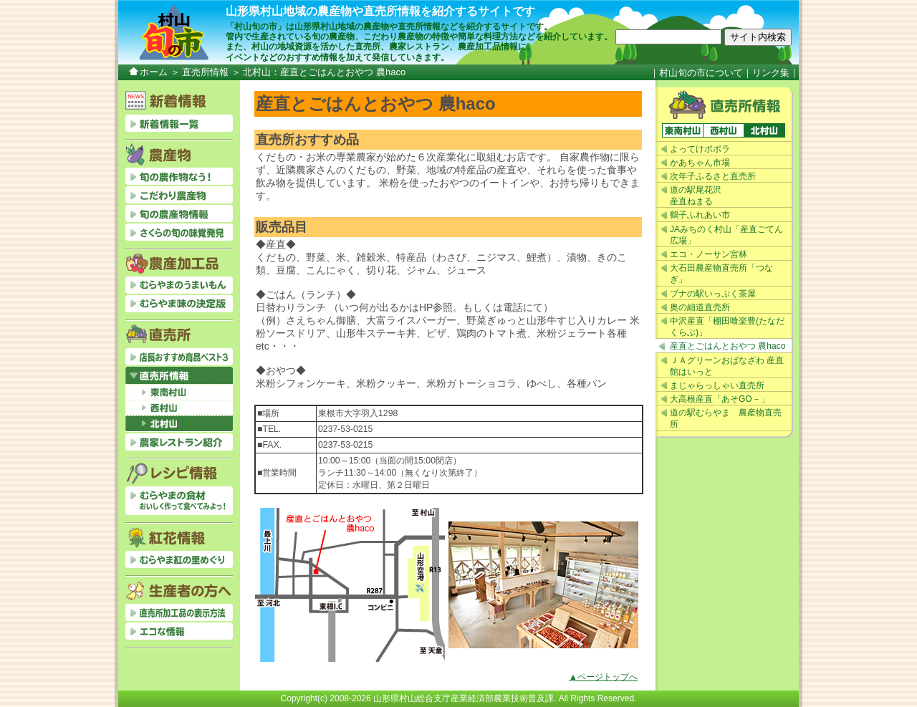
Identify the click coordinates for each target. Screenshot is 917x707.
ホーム (154, 72)
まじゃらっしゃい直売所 (717, 385)
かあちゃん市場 (700, 163)
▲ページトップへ (603, 677)
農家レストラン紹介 (179, 442)
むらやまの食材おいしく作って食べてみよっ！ (179, 500)
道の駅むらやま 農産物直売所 (726, 418)
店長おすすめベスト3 (179, 356)
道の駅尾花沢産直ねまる (695, 195)
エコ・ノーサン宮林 (708, 254)
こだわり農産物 (179, 194)
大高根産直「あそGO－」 (719, 399)
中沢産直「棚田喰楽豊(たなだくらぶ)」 (727, 326)
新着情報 (179, 123)
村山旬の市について (701, 72)
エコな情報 (179, 631)
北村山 (764, 130)
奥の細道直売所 (700, 307)
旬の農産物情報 (179, 213)
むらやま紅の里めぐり (179, 559)
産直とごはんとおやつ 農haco (727, 346)
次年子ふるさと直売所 (713, 176)
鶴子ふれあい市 (700, 215)
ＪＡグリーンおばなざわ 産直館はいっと (727, 366)
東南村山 (682, 130)
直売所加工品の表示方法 (179, 612)
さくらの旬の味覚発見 (179, 232)
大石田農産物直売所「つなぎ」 (721, 273)
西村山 (723, 130)
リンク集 (770, 72)
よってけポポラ (700, 149)
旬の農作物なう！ (179, 176)
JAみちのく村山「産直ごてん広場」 (726, 235)
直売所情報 (205, 72)
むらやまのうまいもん (179, 285)
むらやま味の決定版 (179, 303)
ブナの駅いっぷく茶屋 (713, 294)
